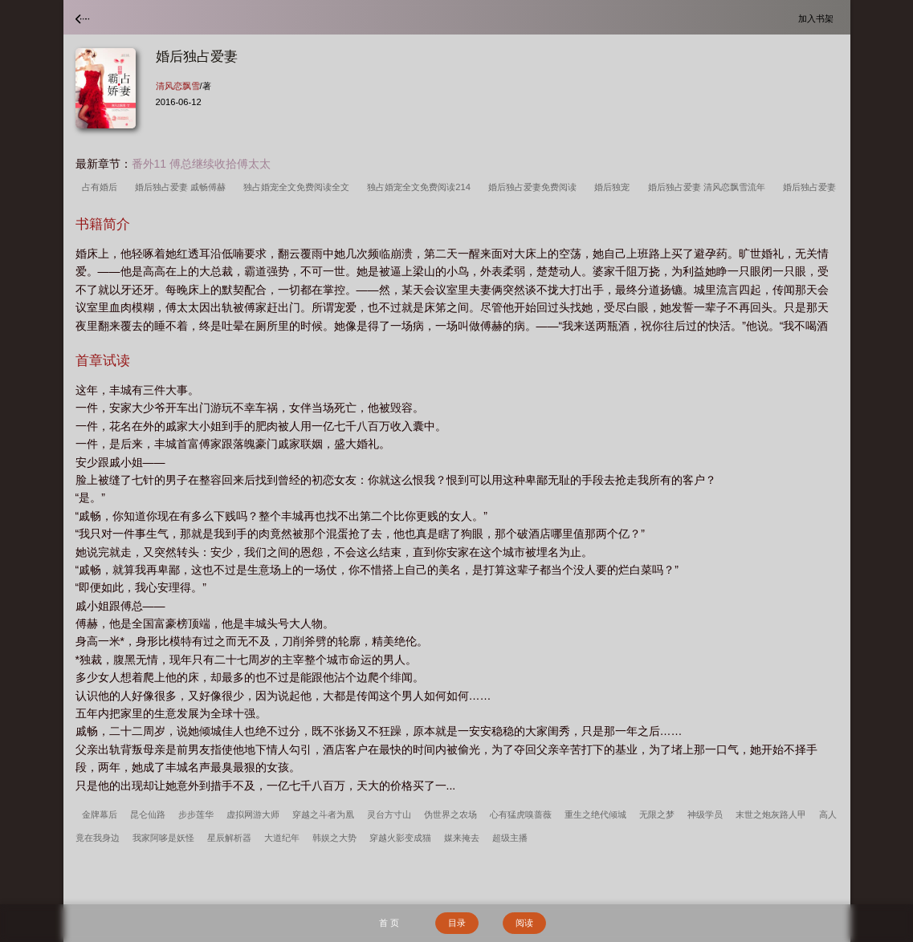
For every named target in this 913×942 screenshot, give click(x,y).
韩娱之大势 (334, 838)
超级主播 (510, 838)
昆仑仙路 (147, 814)
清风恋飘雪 (178, 86)
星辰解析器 (229, 838)
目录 (457, 923)
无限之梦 (657, 814)
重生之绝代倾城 (595, 814)
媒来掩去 (461, 838)
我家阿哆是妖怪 (163, 838)
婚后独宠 (614, 187)
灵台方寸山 (389, 814)
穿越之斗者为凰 (323, 814)
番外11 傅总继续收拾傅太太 (201, 163)
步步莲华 (196, 814)
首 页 (389, 923)
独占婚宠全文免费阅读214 (421, 187)
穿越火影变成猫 (400, 838)
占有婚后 (102, 187)
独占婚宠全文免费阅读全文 (298, 187)
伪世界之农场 (450, 814)
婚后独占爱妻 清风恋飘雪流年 (709, 187)
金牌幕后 (99, 814)
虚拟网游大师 (252, 814)
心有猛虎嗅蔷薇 (521, 814)
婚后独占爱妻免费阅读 (534, 187)
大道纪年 (282, 838)
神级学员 (705, 814)
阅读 (524, 923)
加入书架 (818, 18)
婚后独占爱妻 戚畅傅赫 (182, 187)
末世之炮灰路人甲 (771, 814)
